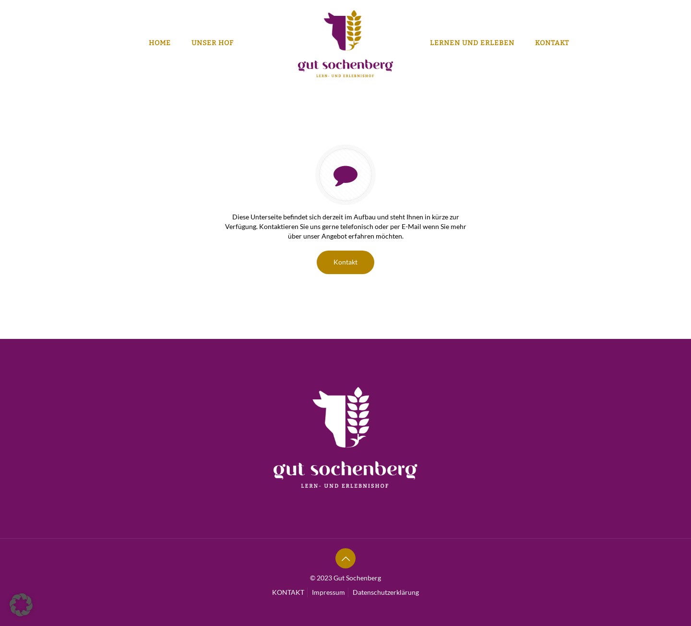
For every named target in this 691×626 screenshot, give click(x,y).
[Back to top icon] (345, 558)
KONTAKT (288, 592)
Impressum (328, 592)
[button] (21, 605)
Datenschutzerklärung (386, 592)
